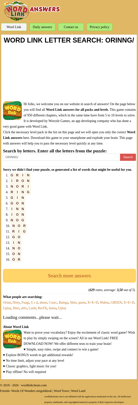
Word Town (61, 391)
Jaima (52, 308)
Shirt (73, 302)
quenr (82, 302)
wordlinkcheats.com (34, 385)
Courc (53, 302)
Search (128, 157)
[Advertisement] (69, 72)
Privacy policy (99, 27)
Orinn (7, 302)
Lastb (32, 308)
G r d (34, 302)
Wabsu (104, 302)
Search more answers (69, 275)
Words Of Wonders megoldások (31, 391)
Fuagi (25, 302)
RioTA (42, 308)
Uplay (7, 308)
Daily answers (42, 27)
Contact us (71, 27)
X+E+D (92, 302)
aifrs (24, 308)
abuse (43, 302)
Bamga (63, 302)
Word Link (14, 27)
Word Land (78, 391)
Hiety (16, 302)
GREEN (116, 302)
